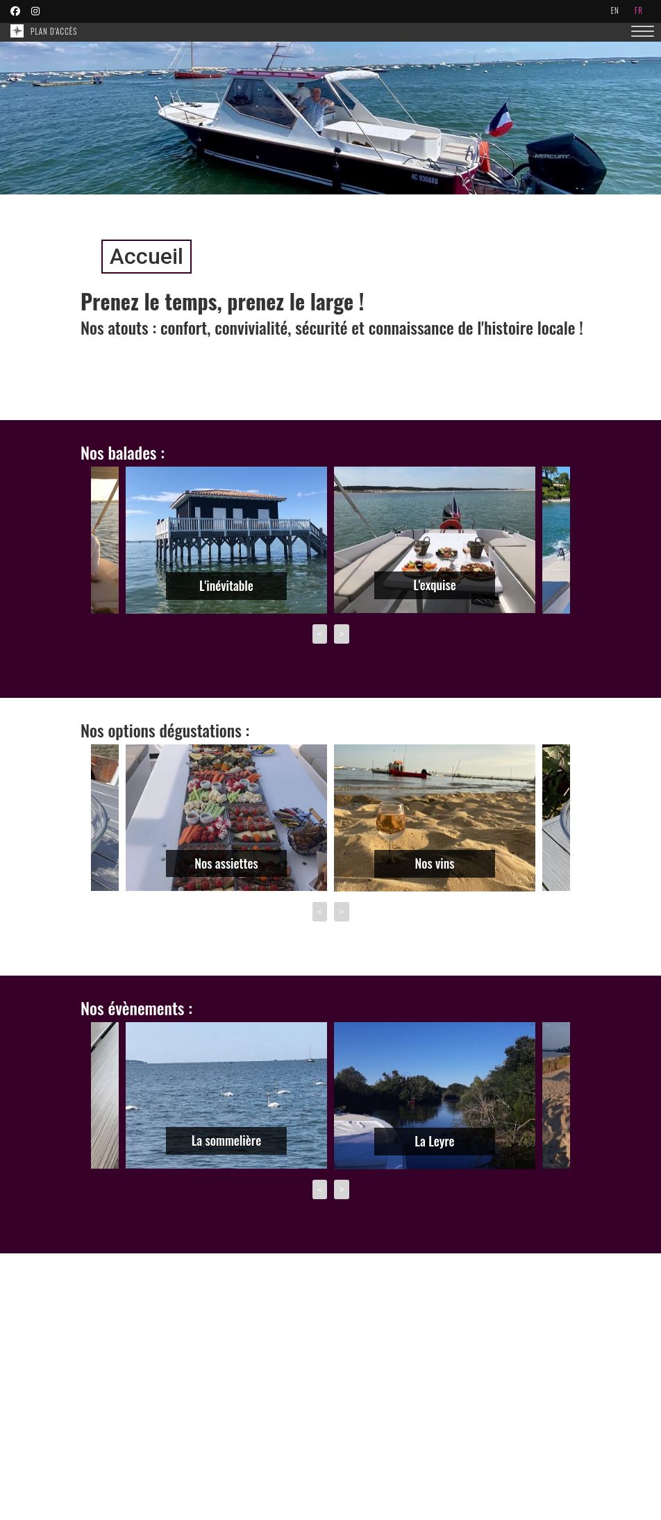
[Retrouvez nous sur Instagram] (37, 10)
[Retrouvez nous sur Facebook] (17, 10)
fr (639, 10)
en (615, 10)
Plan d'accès (54, 31)
